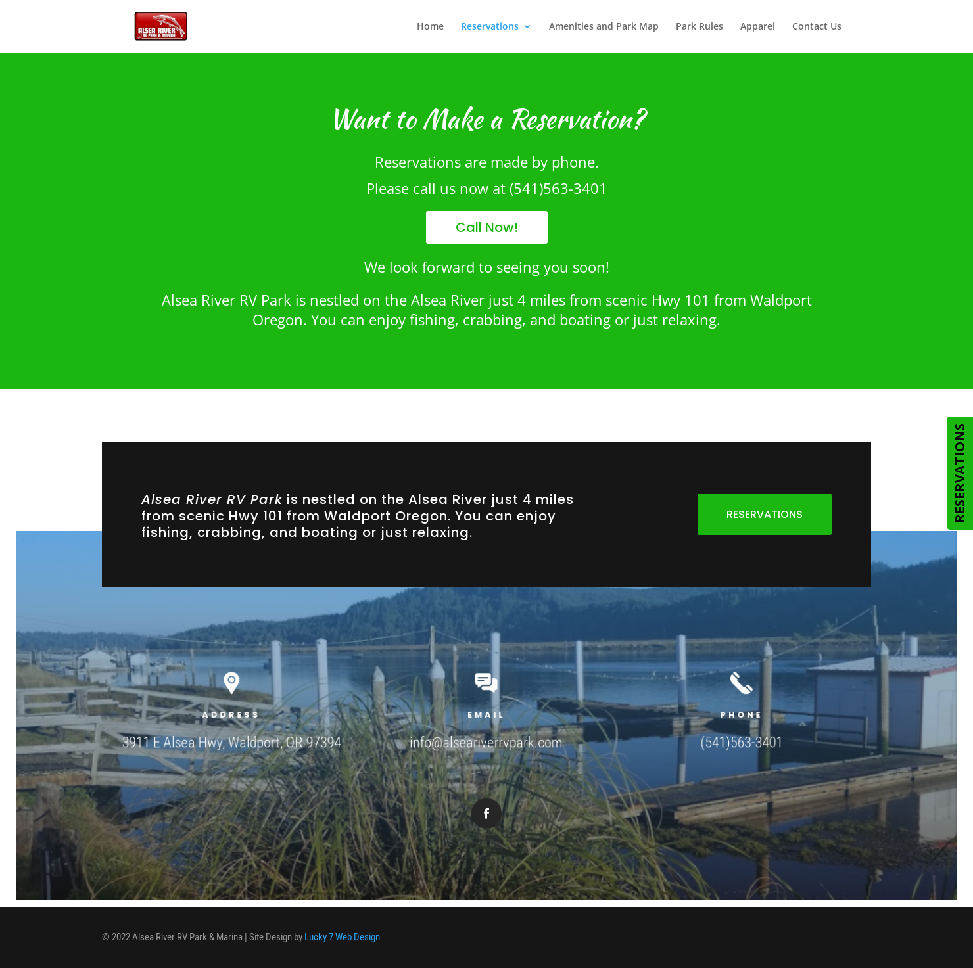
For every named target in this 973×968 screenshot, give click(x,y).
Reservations (490, 27)
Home (430, 27)
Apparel (757, 27)
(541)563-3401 (722, 741)
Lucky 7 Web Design (342, 937)
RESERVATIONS (764, 514)
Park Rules (699, 27)
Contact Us (817, 27)
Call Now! (487, 227)
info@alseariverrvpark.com (486, 741)
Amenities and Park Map (604, 27)
